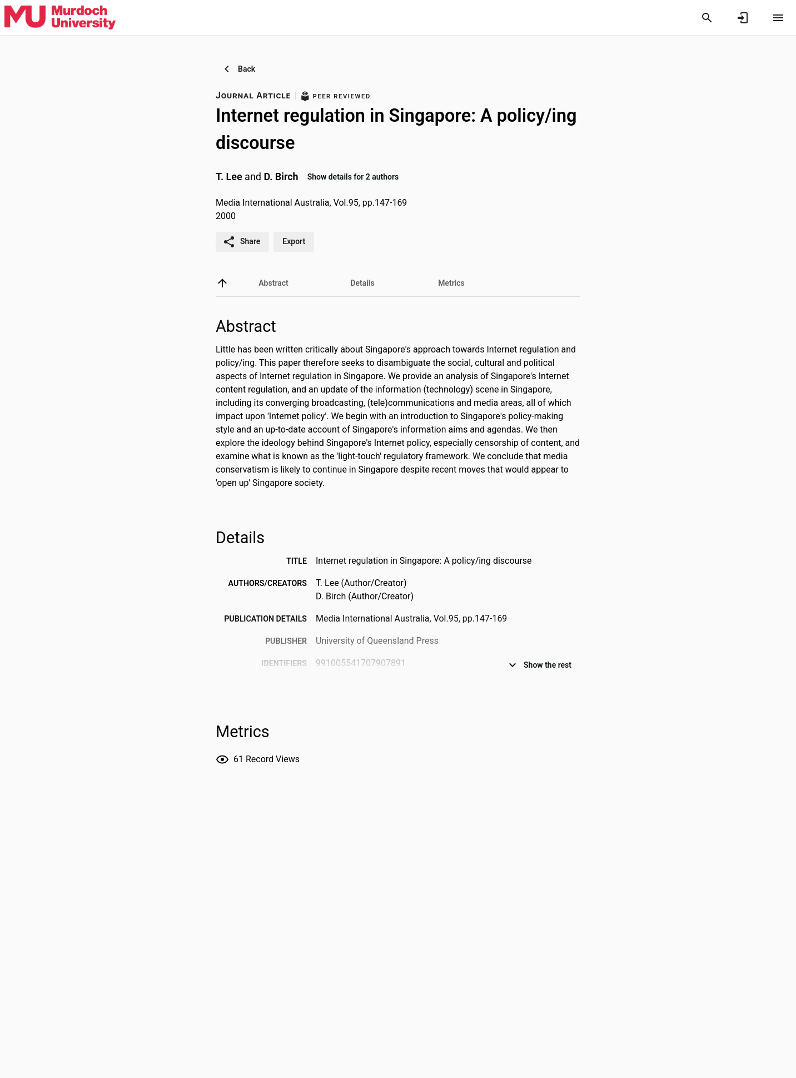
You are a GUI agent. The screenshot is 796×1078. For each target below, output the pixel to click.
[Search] (707, 17)
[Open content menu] (778, 17)
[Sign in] (742, 17)
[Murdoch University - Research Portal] (60, 17)
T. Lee (229, 176)
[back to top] (222, 283)
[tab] (273, 283)
